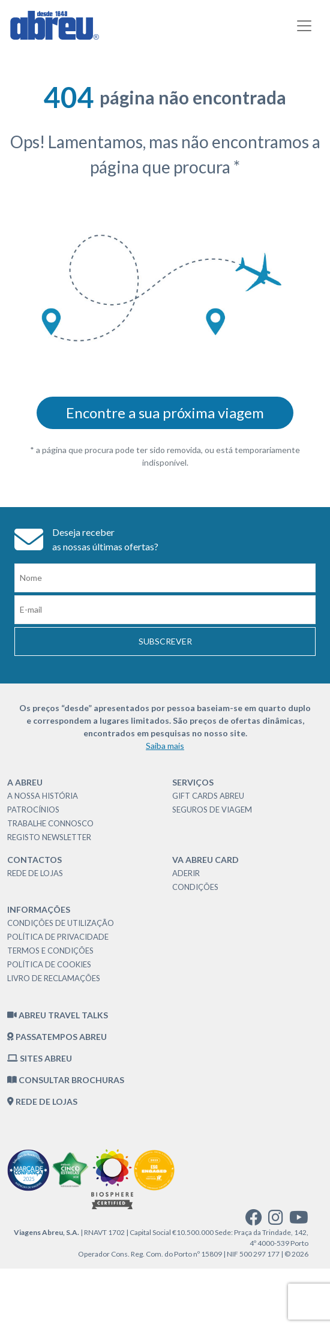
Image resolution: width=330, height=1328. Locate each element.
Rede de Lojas (35, 873)
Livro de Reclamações (53, 978)
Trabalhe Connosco (50, 823)
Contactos (34, 860)
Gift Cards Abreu (208, 796)
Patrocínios (33, 809)
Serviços (193, 782)
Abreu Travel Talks (57, 1015)
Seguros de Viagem (212, 809)
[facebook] (253, 1220)
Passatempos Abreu (57, 1037)
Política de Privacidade (58, 937)
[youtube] (298, 1220)
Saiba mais (165, 746)
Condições (195, 887)
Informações (38, 909)
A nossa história (42, 796)
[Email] (165, 609)
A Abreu (25, 782)
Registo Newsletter (49, 837)
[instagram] (275, 1220)
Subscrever (165, 641)
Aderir (186, 873)
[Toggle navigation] (304, 25)
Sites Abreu (39, 1058)
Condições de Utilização (60, 923)
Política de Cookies (49, 964)
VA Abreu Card (205, 860)
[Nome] (165, 577)
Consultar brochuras (65, 1080)
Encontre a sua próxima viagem (165, 412)
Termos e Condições (50, 950)
